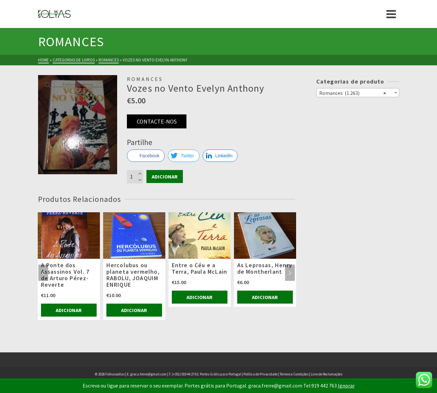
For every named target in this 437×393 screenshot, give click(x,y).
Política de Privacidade (260, 374)
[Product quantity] (135, 176)
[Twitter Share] (183, 156)
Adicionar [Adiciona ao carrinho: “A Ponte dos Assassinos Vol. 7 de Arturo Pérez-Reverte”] (69, 310)
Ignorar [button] (346, 385)
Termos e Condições (294, 374)
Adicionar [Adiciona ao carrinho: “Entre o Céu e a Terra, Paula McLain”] (199, 297)
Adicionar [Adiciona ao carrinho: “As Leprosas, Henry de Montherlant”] (265, 297)
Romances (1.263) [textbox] (352, 92)
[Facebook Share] (146, 156)
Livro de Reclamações (326, 374)
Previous (43, 273)
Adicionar (165, 176)
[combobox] (357, 92)
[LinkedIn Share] (220, 156)
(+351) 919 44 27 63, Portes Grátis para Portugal (207, 374)
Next (290, 273)
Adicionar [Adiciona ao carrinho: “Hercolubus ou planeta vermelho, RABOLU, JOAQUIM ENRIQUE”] (134, 310)
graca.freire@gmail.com (148, 374)
